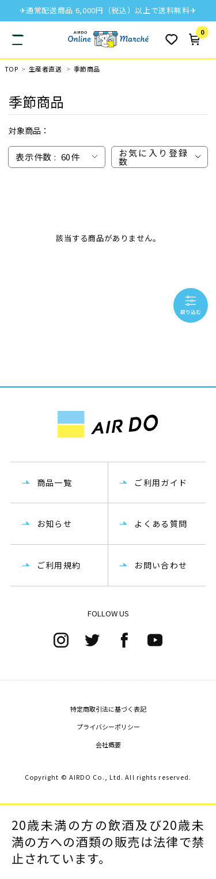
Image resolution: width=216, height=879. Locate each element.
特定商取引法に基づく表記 (108, 708)
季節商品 (87, 69)
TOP (11, 69)
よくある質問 (160, 523)
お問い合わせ (160, 565)
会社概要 (108, 744)
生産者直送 (45, 69)
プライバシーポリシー (108, 726)
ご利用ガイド (160, 482)
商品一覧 (55, 482)
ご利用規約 (59, 565)
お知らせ (55, 523)
